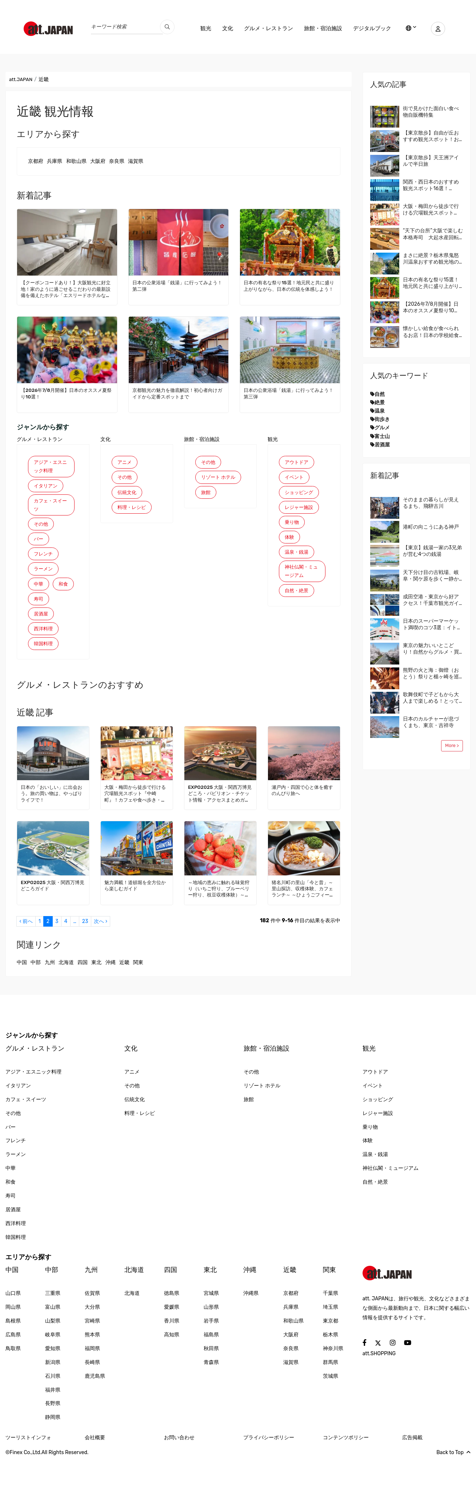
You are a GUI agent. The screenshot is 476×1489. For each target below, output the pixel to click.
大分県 (92, 1337)
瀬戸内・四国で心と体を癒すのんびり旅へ (302, 820)
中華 (39, 593)
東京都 (330, 1351)
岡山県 (13, 1337)
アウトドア (297, 462)
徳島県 (171, 1323)
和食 (39, 609)
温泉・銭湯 (297, 558)
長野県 (52, 1433)
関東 (138, 993)
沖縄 (110, 993)
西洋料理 (44, 657)
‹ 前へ (26, 951)
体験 (290, 542)
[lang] (407, 29)
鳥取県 (13, 1378)
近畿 (124, 993)
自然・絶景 (297, 600)
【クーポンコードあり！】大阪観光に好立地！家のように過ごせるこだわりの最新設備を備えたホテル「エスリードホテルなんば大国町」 (66, 290)
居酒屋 (41, 641)
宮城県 (211, 1323)
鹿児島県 (95, 1406)
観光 (201, 28)
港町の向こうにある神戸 (431, 527)
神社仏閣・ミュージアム (300, 579)
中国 (22, 993)
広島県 (13, 1364)
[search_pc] (167, 27)
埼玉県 (330, 1337)
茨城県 (330, 1406)
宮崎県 (92, 1351)
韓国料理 (44, 673)
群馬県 (330, 1392)
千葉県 (330, 1323)
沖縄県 (251, 1323)
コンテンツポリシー (346, 1468)
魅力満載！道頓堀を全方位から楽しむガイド (134, 915)
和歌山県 (76, 161)
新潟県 (52, 1392)
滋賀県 (135, 161)
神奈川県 (333, 1378)
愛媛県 (171, 1337)
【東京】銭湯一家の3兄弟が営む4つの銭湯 (432, 551)
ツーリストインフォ (28, 1468)
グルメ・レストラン (264, 28)
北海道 (66, 993)
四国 (82, 993)
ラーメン (44, 577)
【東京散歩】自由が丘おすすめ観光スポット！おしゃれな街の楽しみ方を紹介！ (431, 136)
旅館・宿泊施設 (319, 28)
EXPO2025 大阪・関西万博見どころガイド (52, 915)
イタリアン (46, 488)
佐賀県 (92, 1323)
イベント (295, 478)
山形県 (211, 1337)
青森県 (211, 1392)
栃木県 (330, 1364)
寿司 (39, 625)
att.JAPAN (21, 79)
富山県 (52, 1337)
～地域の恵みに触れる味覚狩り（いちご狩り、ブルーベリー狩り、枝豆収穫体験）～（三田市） (218, 919)
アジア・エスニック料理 (49, 467)
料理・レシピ (132, 510)
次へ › (100, 951)
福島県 (211, 1364)
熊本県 (92, 1364)
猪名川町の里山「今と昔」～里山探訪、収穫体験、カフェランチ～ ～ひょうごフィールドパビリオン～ (303, 919)
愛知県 (52, 1378)
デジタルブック (368, 28)
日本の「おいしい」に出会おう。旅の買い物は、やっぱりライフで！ (51, 824)
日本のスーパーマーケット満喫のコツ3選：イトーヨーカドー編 (432, 624)
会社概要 (95, 1468)
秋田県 (211, 1378)
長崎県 (92, 1392)
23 (85, 951)
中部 (36, 993)
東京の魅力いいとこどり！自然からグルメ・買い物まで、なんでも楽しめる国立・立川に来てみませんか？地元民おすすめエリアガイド (431, 648)
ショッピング (300, 494)
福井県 (52, 1420)
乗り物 (292, 526)
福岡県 (92, 1378)
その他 (41, 529)
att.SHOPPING (379, 1383)
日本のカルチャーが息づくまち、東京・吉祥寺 (431, 722)
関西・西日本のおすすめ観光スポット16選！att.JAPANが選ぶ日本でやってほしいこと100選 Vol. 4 (431, 185)
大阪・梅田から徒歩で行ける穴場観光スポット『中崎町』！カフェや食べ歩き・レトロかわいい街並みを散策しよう (134, 824)
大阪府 (97, 161)
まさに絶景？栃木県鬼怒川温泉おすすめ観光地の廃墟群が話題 (431, 258)
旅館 (206, 504)
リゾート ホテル (217, 483)
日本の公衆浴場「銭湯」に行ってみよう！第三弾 (287, 393)
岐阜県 (52, 1364)
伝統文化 (127, 494)
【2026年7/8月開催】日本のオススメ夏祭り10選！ (67, 393)
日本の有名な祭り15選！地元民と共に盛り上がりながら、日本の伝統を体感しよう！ (290, 289)
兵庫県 (54, 161)
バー (39, 545)
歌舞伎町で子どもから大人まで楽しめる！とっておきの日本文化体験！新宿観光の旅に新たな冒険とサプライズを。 (431, 698)
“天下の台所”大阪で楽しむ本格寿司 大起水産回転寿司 (433, 234)
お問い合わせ (179, 1468)
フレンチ (44, 561)
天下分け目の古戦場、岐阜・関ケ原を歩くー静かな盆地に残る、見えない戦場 (431, 575)
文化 (223, 28)
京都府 (35, 161)
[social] (365, 1373)
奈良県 (116, 161)
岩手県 (211, 1351)
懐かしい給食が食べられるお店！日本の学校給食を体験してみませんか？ (431, 331)
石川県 (52, 1406)
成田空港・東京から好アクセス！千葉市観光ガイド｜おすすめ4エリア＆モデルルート (432, 600)
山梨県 (52, 1351)
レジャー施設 (300, 510)
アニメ (125, 462)
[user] (436, 29)
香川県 (171, 1351)
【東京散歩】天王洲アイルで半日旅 (431, 160)
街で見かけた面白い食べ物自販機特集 (431, 111)
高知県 (171, 1364)
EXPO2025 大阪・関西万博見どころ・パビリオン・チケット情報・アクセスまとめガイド (219, 824)
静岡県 (52, 1447)
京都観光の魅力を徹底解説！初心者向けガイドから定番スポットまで (178, 393)
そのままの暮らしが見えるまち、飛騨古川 (431, 503)
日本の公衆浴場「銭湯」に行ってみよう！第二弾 (175, 286)
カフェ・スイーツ (49, 509)
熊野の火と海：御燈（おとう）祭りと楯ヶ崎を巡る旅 (431, 673)
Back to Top (453, 1482)
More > (452, 745)
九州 (50, 993)
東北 (96, 993)
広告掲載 (412, 1468)
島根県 (13, 1351)
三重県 (52, 1323)
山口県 (13, 1323)
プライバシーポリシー (268, 1468)
